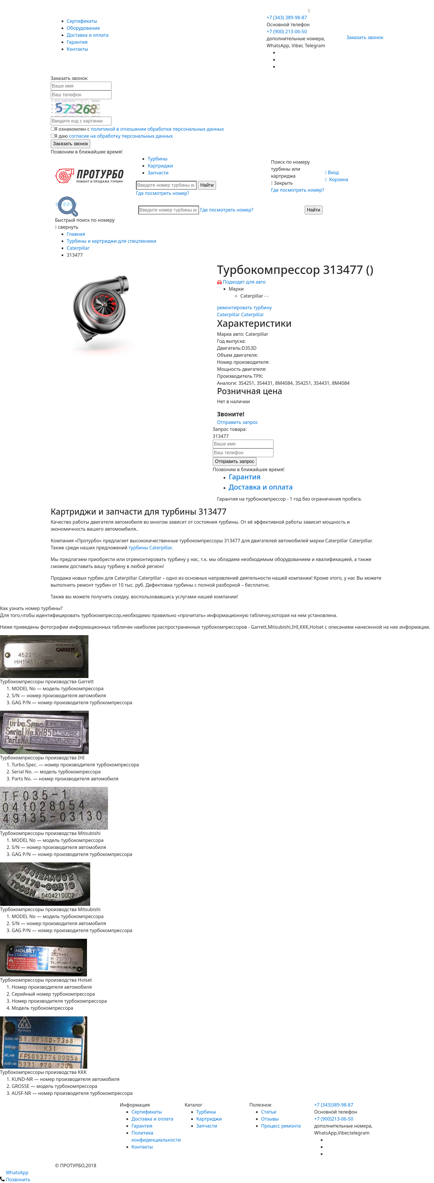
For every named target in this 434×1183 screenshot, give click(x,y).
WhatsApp (14, 1172)
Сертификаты (82, 21)
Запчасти (158, 173)
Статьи (269, 1112)
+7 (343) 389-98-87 (287, 17)
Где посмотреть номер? (162, 193)
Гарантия (77, 42)
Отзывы (270, 1119)
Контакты (77, 49)
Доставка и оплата (88, 35)
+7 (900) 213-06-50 (287, 10)
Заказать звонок (362, 37)
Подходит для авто (244, 282)
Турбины (158, 158)
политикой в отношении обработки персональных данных (157, 129)
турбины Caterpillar (150, 547)
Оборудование (83, 28)
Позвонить (15, 1179)
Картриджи (160, 165)
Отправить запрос (237, 422)
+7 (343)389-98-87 (333, 1105)
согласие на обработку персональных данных (121, 136)
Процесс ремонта (281, 1126)
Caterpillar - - (254, 296)
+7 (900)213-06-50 (333, 1119)
